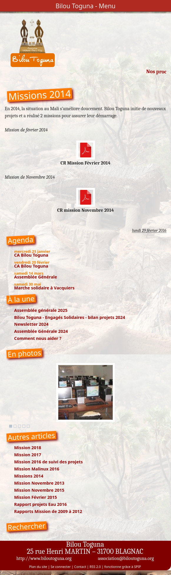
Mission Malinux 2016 (36, 469)
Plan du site (38, 566)
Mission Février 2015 (35, 497)
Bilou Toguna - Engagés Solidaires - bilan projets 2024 (69, 317)
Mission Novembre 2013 (39, 483)
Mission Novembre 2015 (39, 490)
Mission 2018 (27, 447)
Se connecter (61, 566)
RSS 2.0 (95, 566)
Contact (80, 566)
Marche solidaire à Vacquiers (44, 288)
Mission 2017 (27, 454)
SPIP (137, 566)
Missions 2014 (28, 476)
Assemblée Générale (35, 277)
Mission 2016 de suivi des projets (48, 462)
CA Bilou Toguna (31, 255)
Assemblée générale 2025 (40, 310)
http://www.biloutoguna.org (44, 558)
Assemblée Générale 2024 (41, 331)
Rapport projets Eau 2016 (40, 504)
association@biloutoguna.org (126, 558)
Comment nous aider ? (38, 338)
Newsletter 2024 (31, 324)
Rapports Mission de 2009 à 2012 (48, 511)
